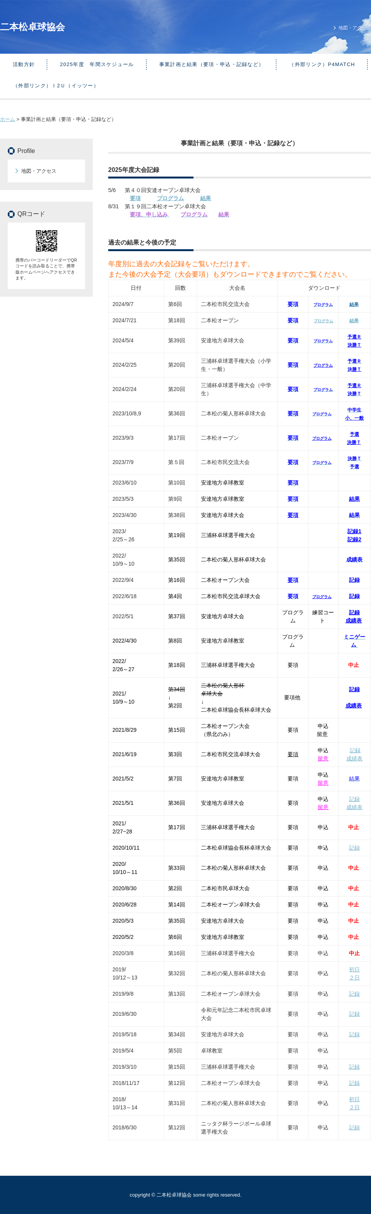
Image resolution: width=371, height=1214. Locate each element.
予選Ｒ (354, 337)
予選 (354, 434)
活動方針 (24, 64)
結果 (354, 320)
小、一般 (354, 418)
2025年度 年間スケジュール (97, 64)
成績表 (353, 620)
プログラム (170, 198)
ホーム (7, 119)
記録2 (354, 539)
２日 (354, 977)
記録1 (354, 531)
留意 (323, 758)
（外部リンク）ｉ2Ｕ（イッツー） (56, 85)
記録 (354, 612)
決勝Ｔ (354, 345)
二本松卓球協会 (32, 27)
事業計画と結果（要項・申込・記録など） (211, 64)
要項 (135, 198)
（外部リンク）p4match (322, 64)
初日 (354, 969)
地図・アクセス (355, 28)
